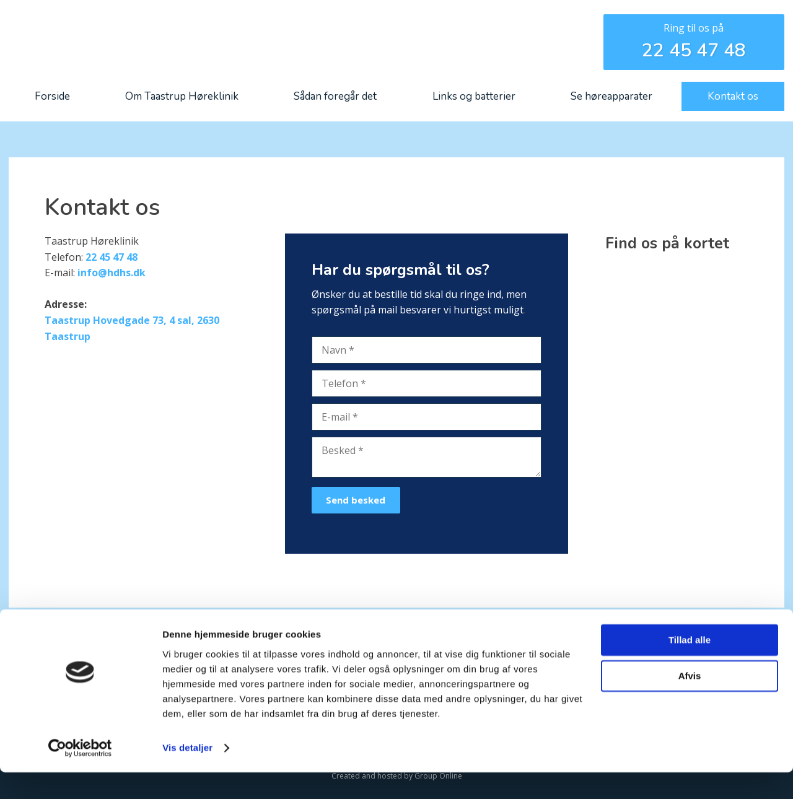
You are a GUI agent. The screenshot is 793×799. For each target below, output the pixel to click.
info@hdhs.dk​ (111, 272)
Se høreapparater (611, 96)
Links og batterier (473, 96)
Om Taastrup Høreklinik (182, 96)
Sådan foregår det (335, 96)
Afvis (689, 702)
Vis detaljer (187, 774)
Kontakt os (733, 96)
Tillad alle (689, 666)
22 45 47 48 (694, 50)
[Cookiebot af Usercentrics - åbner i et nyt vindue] (80, 775)
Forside (52, 96)
